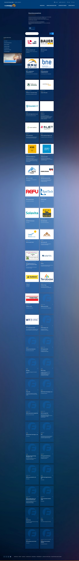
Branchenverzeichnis (51, 5)
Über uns (23, 556)
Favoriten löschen (7, 64)
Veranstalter (28, 556)
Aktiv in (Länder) (6, 44)
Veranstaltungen (62, 5)
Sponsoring (34, 556)
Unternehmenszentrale (7, 42)
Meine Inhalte (72, 5)
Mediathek (42, 5)
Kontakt (20, 556)
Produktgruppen (6, 48)
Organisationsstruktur (7, 49)
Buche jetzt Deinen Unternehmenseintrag (35, 23)
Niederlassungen (6, 46)
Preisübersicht (39, 556)
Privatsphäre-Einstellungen (56, 556)
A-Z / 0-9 (5, 41)
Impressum (16, 556)
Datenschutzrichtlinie (46, 556)
